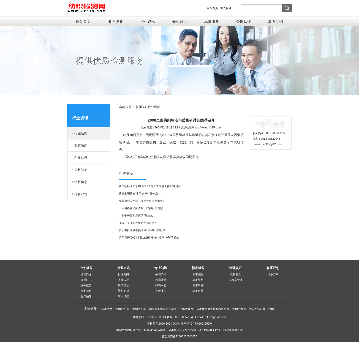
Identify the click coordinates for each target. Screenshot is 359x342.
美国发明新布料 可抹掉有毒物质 (138, 193)
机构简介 (86, 274)
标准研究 (198, 285)
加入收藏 (225, 8)
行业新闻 (80, 133)
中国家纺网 (105, 309)
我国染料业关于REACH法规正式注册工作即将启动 (150, 186)
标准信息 (198, 274)
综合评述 (80, 194)
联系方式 (272, 274)
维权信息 (80, 182)
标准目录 (198, 290)
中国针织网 (122, 309)
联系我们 (275, 21)
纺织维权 (123, 296)
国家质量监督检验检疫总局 (213, 309)
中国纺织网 (139, 309)
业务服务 (115, 21)
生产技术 (160, 290)
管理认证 (243, 21)
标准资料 (198, 279)
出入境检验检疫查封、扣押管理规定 (141, 208)
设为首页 (212, 8)
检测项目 (86, 290)
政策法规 (80, 145)
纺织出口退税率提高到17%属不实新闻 (142, 230)
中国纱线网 (239, 309)
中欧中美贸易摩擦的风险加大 (137, 215)
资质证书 (86, 279)
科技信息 (80, 157)
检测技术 (160, 274)
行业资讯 (147, 21)
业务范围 (86, 285)
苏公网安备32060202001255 (179, 336)
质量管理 (235, 274)
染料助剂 (80, 170)
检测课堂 (160, 279)
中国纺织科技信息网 (261, 309)
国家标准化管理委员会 (163, 309)
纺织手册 (160, 285)
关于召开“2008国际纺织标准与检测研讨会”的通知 (149, 237)
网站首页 (83, 21)
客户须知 (86, 296)
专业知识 (179, 21)
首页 (139, 107)
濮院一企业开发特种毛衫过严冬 (138, 223)
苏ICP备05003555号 (199, 323)
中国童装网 (187, 309)
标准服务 (211, 21)
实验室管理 (235, 279)
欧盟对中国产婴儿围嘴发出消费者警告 (142, 201)
